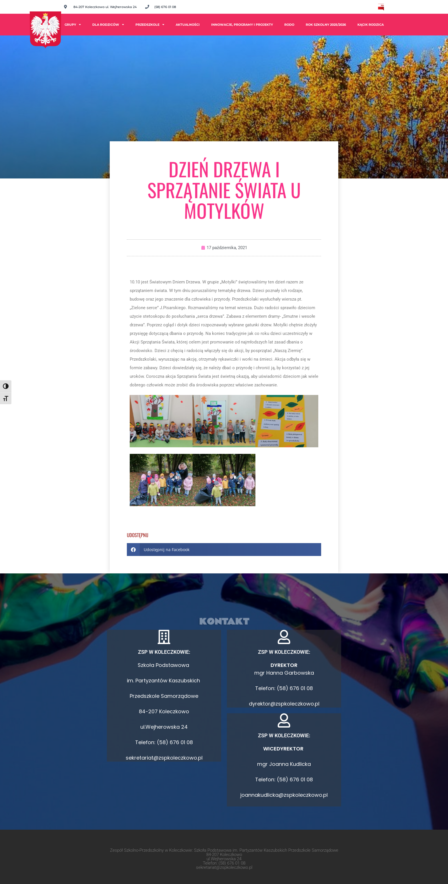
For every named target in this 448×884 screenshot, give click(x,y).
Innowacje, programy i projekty (242, 25)
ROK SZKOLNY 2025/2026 (326, 25)
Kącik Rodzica (370, 25)
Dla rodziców (108, 24)
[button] (224, 549)
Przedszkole (149, 24)
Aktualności (188, 25)
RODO (289, 25)
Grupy (73, 24)
